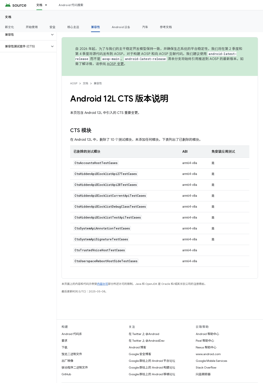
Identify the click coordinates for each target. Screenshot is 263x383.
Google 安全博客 (140, 354)
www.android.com (208, 354)
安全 (53, 27)
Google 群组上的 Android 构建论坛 (152, 367)
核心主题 (73, 27)
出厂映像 (67, 361)
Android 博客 (137, 347)
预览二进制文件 (72, 354)
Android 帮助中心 (207, 334)
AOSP (73, 83)
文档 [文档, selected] (39, 5)
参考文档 (166, 27)
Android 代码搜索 (71, 5)
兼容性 (98, 83)
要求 (64, 341)
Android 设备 (121, 27)
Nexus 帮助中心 (206, 347)
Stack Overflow (206, 367)
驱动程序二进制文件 (75, 367)
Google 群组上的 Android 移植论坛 (152, 374)
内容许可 (102, 284)
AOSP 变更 (115, 64)
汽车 (145, 27)
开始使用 (32, 27)
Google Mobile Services (211, 361)
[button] (25, 34)
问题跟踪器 (203, 374)
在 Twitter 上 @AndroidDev (146, 341)
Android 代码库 (72, 334)
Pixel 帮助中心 (205, 341)
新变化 (9, 27)
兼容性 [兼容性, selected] (95, 27)
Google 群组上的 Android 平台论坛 (152, 361)
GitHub (66, 374)
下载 (64, 347)
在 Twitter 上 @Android (144, 334)
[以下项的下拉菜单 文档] (48, 5)
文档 (8, 17)
